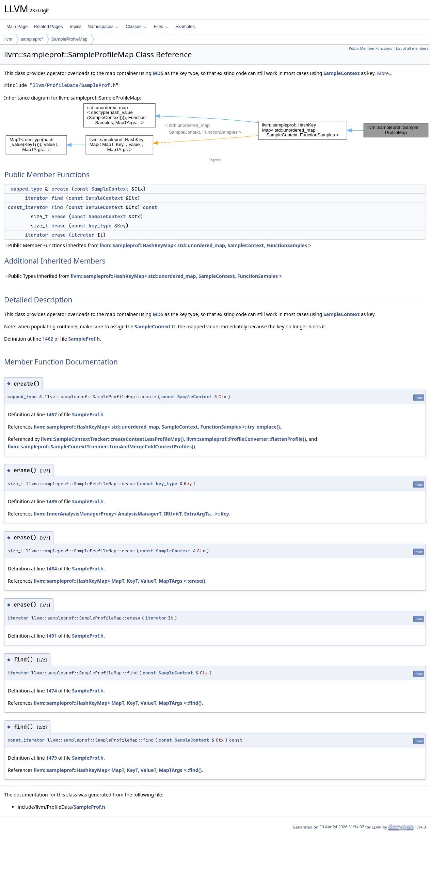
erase (58, 216)
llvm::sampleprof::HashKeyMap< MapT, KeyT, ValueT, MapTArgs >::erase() (119, 581)
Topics (75, 26)
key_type (100, 226)
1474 (51, 690)
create (59, 189)
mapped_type (26, 189)
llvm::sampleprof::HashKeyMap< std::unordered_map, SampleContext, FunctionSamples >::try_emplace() (157, 426)
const (81, 189)
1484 (51, 568)
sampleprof (32, 39)
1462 (47, 338)
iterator (36, 198)
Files (161, 26)
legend (215, 160)
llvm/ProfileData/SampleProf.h (74, 85)
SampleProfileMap (69, 39)
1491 (51, 635)
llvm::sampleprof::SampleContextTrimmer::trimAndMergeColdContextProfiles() (101, 446)
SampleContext (341, 73)
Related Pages (48, 26)
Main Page (17, 26)
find (57, 198)
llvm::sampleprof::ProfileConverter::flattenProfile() (246, 439)
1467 (51, 414)
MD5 (158, 73)
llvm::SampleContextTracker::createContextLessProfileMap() (112, 439)
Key (121, 226)
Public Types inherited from (143, 276)
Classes (136, 26)
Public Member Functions (370, 48)
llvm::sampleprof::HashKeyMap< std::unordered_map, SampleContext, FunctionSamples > (205, 245)
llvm (8, 39)
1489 (51, 501)
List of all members (412, 48)
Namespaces (102, 26)
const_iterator (28, 207)
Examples (185, 26)
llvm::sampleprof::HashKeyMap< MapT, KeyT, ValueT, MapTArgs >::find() (118, 703)
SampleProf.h (84, 338)
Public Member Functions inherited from (157, 245)
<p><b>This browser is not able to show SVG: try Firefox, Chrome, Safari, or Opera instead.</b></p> (217, 129)
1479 (51, 758)
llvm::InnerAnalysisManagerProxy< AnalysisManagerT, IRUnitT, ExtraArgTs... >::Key (131, 513)
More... (385, 73)
